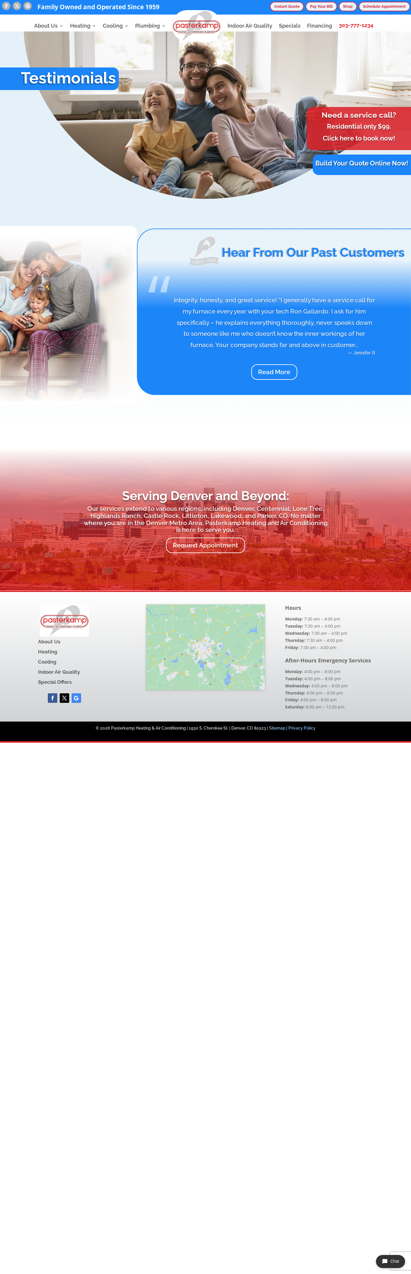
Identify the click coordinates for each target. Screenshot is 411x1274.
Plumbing (147, 26)
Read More (274, 372)
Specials (290, 26)
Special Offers (55, 682)
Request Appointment (205, 545)
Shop (347, 6)
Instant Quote (286, 6)
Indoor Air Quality (249, 26)
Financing (319, 26)
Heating (80, 26)
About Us (46, 26)
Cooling (113, 26)
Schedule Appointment (384, 6)
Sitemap (277, 728)
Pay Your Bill (320, 6)
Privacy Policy (302, 728)
